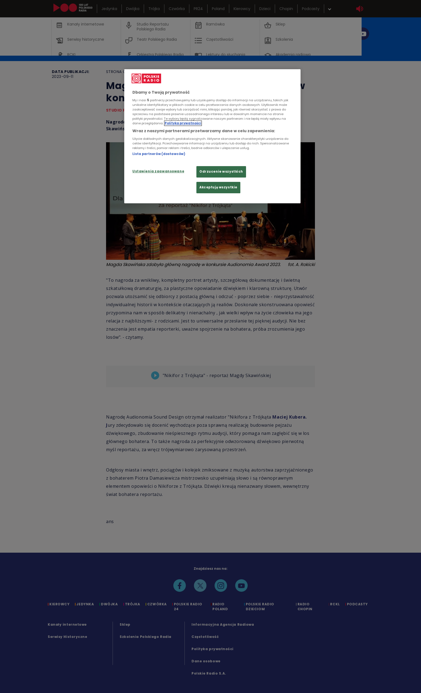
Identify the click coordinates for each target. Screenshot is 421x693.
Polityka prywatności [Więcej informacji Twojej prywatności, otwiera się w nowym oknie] (183, 123)
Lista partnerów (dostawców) (158, 154)
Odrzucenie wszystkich (221, 171)
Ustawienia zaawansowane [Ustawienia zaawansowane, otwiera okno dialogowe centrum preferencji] (158, 171)
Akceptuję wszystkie (218, 187)
